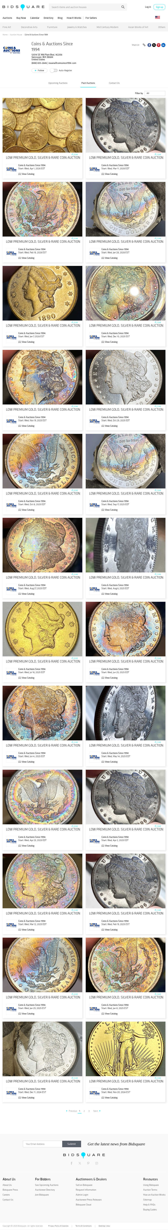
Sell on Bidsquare (84, 1184)
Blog (60, 17)
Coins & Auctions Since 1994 (32, 165)
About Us (7, 1184)
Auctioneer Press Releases (89, 1199)
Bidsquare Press (10, 1189)
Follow (40, 70)
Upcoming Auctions (57, 82)
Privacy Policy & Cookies (58, 1226)
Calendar (34, 17)
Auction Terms (150, 1189)
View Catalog (28, 173)
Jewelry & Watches (77, 27)
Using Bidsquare (151, 1184)
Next (96, 1111)
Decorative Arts (29, 27)
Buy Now (21, 17)
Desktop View (104, 1226)
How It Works (74, 17)
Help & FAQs (149, 1204)
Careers (6, 1194)
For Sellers (91, 17)
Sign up (159, 7)
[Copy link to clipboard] (144, 45)
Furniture (52, 27)
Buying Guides (150, 1209)
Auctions (7, 17)
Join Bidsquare (42, 1194)
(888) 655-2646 (39, 63)
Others (161, 27)
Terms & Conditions (83, 1226)
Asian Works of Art (138, 27)
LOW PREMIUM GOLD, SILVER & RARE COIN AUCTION (43, 158)
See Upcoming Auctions (46, 1184)
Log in (148, 7)
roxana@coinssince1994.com (62, 63)
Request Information (86, 1189)
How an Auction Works (154, 1194)
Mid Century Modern (107, 27)
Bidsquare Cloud (83, 1204)
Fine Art (7, 27)
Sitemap (147, 1199)
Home (5, 34)
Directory (48, 17)
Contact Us (114, 82)
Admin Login (82, 1194)
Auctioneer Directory (45, 1189)
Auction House (16, 34)
